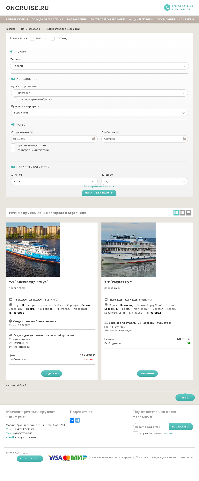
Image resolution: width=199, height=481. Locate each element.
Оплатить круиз (30, 458)
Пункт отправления (24, 86)
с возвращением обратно (36, 99)
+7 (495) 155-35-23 (182, 6)
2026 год (41, 38)
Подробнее (52, 373)
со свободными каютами (33, 150)
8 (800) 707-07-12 (181, 9)
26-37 (21, 288)
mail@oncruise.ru (25, 437)
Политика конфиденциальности (156, 457)
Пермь (85, 305)
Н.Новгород (29, 305)
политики (168, 433)
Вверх (185, 397)
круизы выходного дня (32, 145)
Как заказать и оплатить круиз (111, 457)
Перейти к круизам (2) (99, 192)
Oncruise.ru (27, 7)
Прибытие (108, 132)
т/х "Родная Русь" (119, 282)
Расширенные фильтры (99, 186)
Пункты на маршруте (25, 106)
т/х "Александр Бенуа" (28, 282)
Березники (111, 308)
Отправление (20, 132)
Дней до (107, 174)
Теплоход (16, 59)
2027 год (61, 38)
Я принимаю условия (156, 433)
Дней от (16, 174)
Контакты (187, 457)
